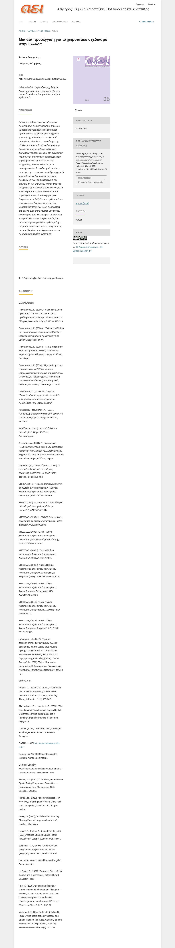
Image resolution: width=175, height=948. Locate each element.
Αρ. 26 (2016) (44, 31)
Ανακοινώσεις (60, 22)
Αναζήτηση (146, 22)
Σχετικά (76, 22)
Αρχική (22, 31)
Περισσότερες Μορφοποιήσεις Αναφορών (90, 180)
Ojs (21, 22)
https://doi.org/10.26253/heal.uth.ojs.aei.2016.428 (42, 79)
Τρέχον (31, 22)
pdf (79, 110)
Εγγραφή (140, 4)
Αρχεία (44, 22)
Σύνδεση (152, 4)
